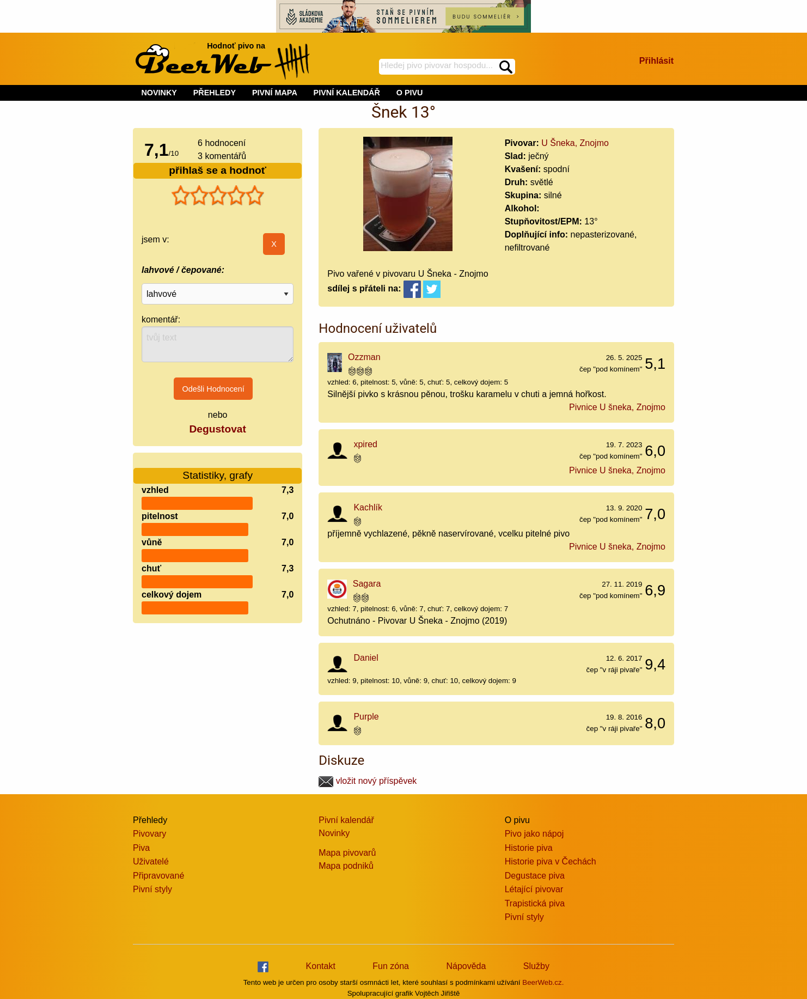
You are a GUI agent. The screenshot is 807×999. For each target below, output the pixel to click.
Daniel (365, 657)
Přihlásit (656, 60)
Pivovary (149, 833)
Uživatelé (151, 861)
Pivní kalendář (346, 820)
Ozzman (364, 357)
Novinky (334, 833)
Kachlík (367, 507)
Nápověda (466, 966)
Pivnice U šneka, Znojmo (617, 407)
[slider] (218, 195)
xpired (365, 444)
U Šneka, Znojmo (575, 143)
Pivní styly (152, 889)
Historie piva (529, 847)
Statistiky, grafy (217, 468)
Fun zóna (390, 966)
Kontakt (320, 966)
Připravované (158, 875)
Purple (365, 716)
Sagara (367, 583)
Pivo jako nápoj (534, 833)
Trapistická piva (535, 903)
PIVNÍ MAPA (274, 92)
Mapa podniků (346, 865)
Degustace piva (535, 875)
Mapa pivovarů (347, 852)
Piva (141, 847)
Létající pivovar (534, 889)
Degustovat (217, 429)
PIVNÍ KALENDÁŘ (347, 92)
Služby (536, 966)
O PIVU (409, 92)
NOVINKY (159, 92)
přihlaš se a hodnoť (217, 170)
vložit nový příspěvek (368, 780)
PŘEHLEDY (214, 92)
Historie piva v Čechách (550, 861)
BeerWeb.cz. (543, 982)
